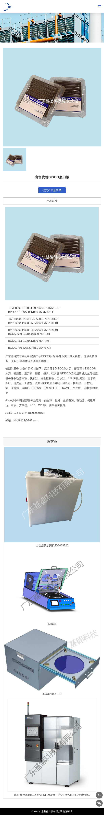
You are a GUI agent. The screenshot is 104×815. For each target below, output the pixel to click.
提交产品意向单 (52, 190)
